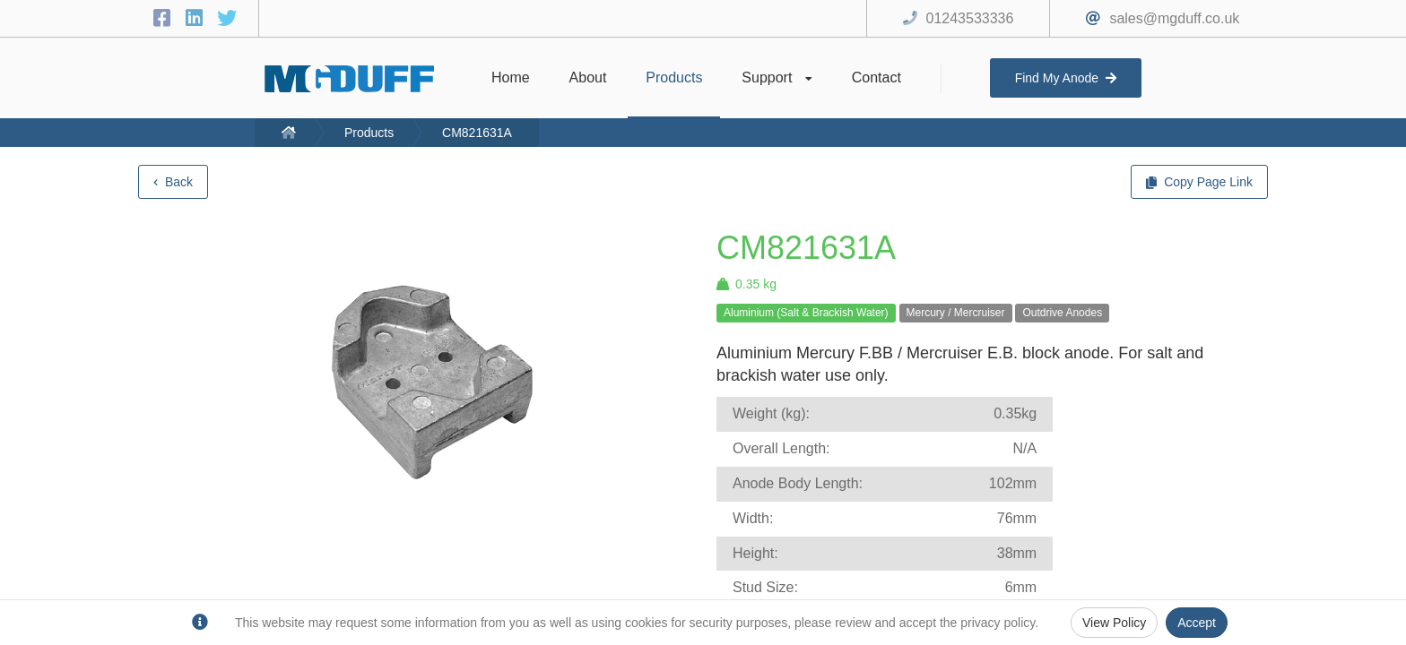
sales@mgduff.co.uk (1174, 18)
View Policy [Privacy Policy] (1114, 622)
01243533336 (970, 18)
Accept (1196, 622)
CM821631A (477, 132)
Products (369, 132)
